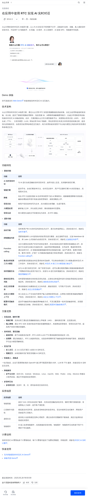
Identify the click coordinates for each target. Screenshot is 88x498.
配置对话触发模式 (58, 305)
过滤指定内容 (72, 239)
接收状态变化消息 (51, 282)
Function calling (25, 256)
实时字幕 (22, 232)
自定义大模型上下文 (52, 297)
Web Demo (18, 101)
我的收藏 (33, 19)
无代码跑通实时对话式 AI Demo (17, 455)
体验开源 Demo (11, 458)
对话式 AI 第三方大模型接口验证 (58, 264)
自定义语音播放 (35, 289)
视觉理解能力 (24, 274)
